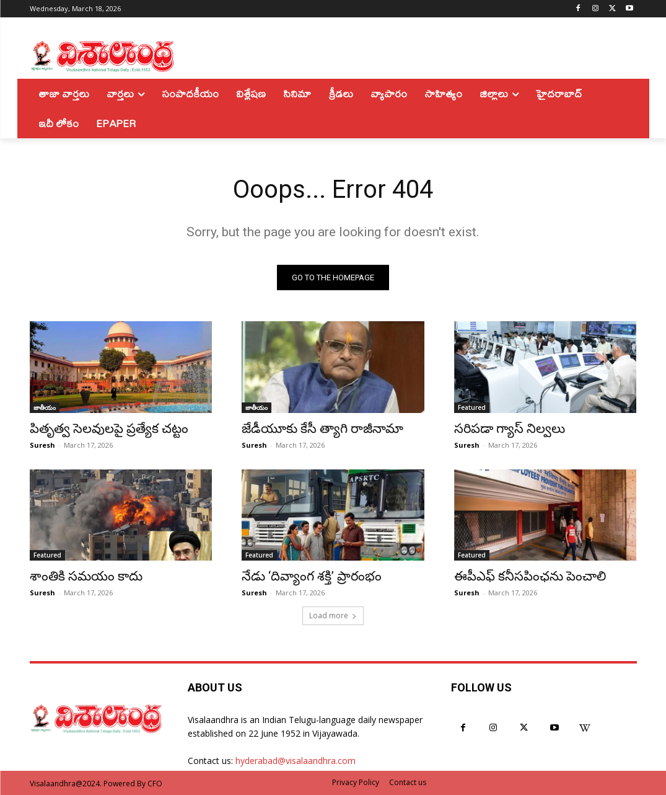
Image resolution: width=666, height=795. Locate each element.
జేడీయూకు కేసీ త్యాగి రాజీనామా (322, 427)
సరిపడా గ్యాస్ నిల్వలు (509, 427)
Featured (472, 406)
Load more (333, 615)
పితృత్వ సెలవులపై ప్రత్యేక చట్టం (109, 427)
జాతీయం (44, 406)
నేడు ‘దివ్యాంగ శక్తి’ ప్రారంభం (312, 575)
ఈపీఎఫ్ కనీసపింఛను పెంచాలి (530, 575)
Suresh (42, 444)
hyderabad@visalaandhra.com (295, 760)
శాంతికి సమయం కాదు (86, 575)
